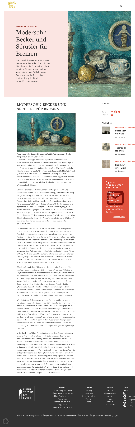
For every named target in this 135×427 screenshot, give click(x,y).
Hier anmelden (119, 216)
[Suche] (121, 6)
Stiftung (89, 390)
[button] (5, 421)
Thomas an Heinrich (120, 149)
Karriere (110, 401)
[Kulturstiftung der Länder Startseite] (11, 4)
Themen (89, 399)
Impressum (48, 415)
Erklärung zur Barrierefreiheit (66, 415)
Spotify (130, 405)
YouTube (131, 402)
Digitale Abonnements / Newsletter (110, 393)
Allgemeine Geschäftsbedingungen (104, 415)
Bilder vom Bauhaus (120, 132)
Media (88, 401)
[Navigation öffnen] (127, 6)
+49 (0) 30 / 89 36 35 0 (63, 407)
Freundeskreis (110, 404)
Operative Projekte (89, 396)
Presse (110, 399)
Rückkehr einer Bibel (120, 166)
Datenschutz (84, 415)
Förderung (89, 393)
